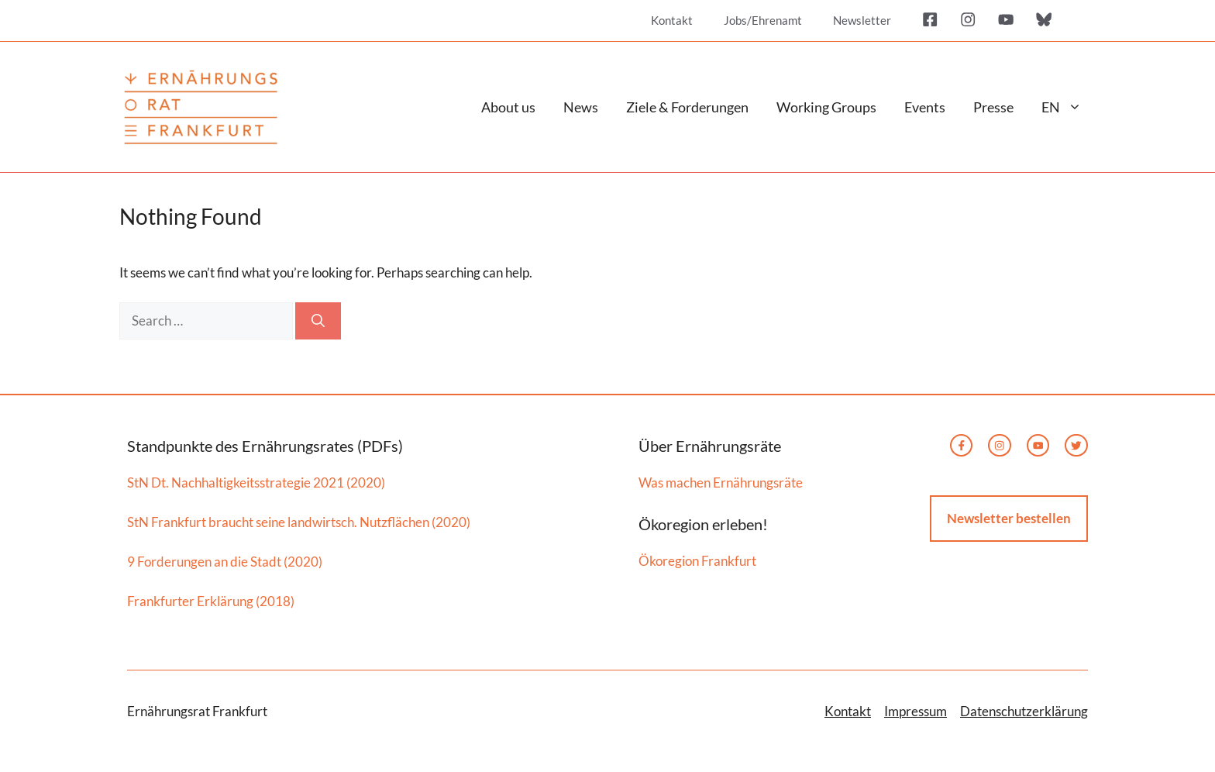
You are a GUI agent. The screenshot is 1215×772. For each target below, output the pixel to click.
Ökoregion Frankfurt (697, 561)
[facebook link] (961, 445)
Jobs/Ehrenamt (763, 20)
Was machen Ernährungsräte (720, 482)
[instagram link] (999, 445)
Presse (993, 106)
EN (1068, 107)
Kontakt (672, 20)
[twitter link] (1038, 445)
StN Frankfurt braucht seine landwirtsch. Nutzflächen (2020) (298, 522)
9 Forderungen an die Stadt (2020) (224, 561)
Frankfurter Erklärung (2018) (210, 601)
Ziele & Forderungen (687, 106)
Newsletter (862, 20)
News (580, 106)
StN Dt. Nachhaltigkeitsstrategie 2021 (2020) (256, 482)
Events (924, 106)
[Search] (318, 320)
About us (508, 106)
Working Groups (826, 106)
